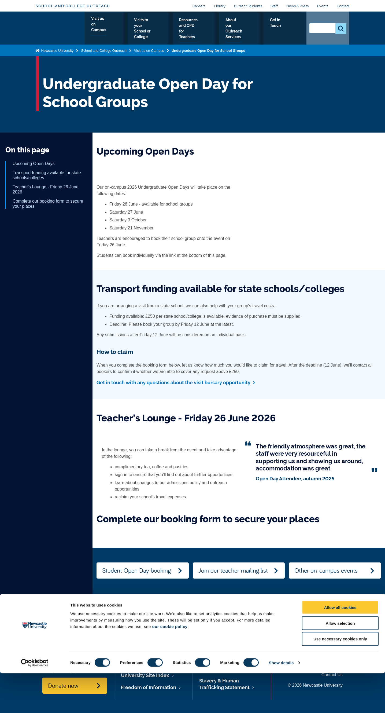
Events (322, 6)
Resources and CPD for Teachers (200, 29)
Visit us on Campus (102, 29)
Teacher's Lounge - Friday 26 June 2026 (46, 189)
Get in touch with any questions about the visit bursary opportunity (173, 382)
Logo (60, 28)
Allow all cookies (340, 647)
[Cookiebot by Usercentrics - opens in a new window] (34, 703)
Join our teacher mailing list (233, 570)
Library (219, 6)
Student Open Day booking (136, 570)
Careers (198, 6)
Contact (343, 6)
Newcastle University (56, 50)
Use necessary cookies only (340, 679)
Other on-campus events (326, 570)
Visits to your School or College (146, 29)
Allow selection (340, 663)
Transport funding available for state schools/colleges (47, 175)
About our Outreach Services (252, 29)
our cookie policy (169, 666)
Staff (274, 6)
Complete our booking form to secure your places (48, 204)
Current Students (248, 6)
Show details (281, 702)
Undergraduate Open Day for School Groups (208, 50)
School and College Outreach (73, 6)
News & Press (297, 6)
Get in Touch (290, 29)
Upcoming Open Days (34, 163)
